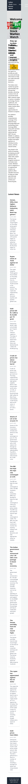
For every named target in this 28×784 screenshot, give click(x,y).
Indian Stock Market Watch (10, 5)
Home (15, 4)
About (20, 4)
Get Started (14, 67)
